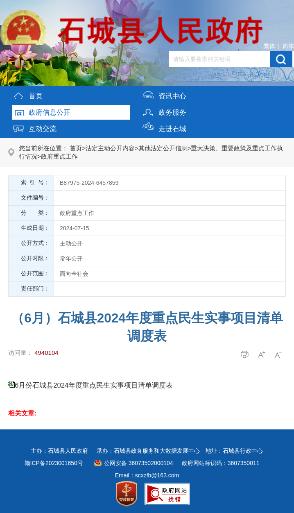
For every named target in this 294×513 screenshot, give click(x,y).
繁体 (269, 46)
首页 (27, 94)
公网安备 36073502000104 (138, 463)
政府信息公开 (41, 110)
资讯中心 (164, 94)
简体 (288, 46)
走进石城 (164, 127)
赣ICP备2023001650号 (54, 463)
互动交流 (34, 127)
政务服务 (164, 110)
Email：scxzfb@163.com (147, 475)
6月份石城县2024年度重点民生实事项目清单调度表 (94, 385)
